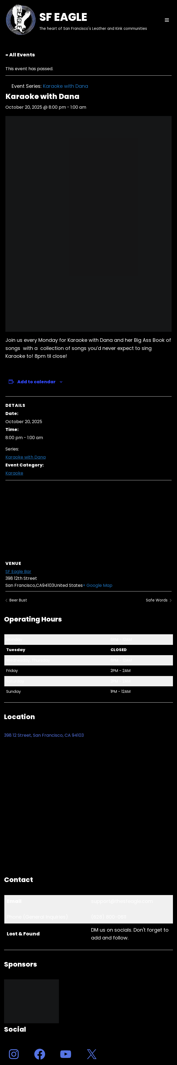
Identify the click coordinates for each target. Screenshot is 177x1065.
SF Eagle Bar (18, 571)
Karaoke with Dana (25, 457)
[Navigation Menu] (167, 20)
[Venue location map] (88, 519)
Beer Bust (17, 600)
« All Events (20, 54)
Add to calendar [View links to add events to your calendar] (36, 382)
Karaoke (14, 473)
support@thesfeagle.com (122, 901)
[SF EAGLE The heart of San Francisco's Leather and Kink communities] (75, 20)
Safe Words (157, 600)
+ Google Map (97, 585)
